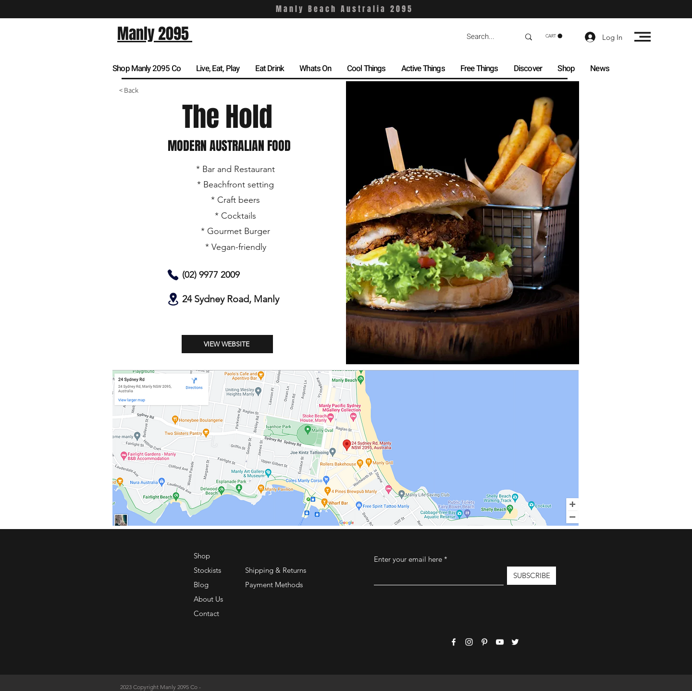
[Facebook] (453, 642)
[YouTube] (500, 642)
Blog (201, 584)
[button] (553, 36)
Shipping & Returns (275, 570)
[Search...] (486, 37)
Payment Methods (275, 584)
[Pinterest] (484, 642)
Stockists (207, 570)
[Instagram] (469, 642)
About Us (208, 599)
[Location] (173, 299)
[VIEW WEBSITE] (227, 344)
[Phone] (173, 275)
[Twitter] (515, 642)
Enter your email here (408, 559)
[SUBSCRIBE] (531, 576)
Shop (202, 555)
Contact (206, 613)
